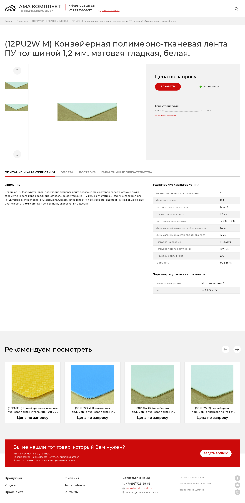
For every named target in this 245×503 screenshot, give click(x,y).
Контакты (71, 492)
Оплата (66, 172)
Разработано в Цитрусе (191, 489)
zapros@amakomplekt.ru (139, 488)
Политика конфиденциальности (195, 483)
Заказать (168, 86)
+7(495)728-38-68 (81, 5)
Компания (71, 478)
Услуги (10, 485)
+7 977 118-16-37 (80, 10)
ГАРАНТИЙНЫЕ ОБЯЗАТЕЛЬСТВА (126, 172)
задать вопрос (216, 453)
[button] (236, 349)
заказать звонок (111, 10)
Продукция (14, 478)
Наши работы (74, 485)
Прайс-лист (14, 492)
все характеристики (166, 115)
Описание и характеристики (30, 172)
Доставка (87, 172)
